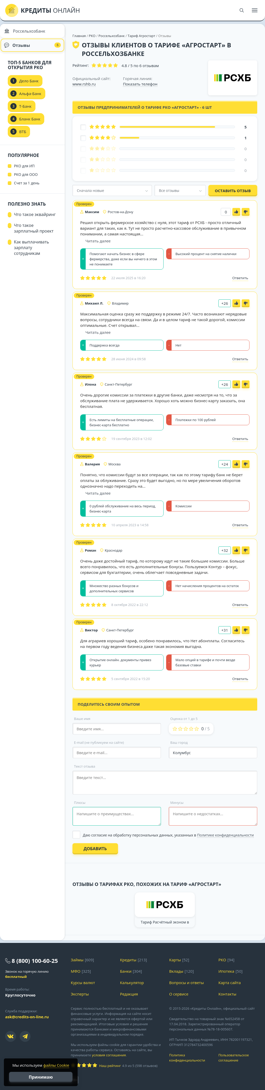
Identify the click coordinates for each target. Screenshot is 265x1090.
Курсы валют (83, 982)
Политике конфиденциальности (225, 835)
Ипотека (226, 971)
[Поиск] (242, 10)
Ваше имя (82, 718)
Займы (77, 959)
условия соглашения (109, 1055)
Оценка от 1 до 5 (183, 718)
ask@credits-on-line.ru (27, 1016)
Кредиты (128, 959)
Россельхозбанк (111, 35)
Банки (125, 971)
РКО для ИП (24, 170)
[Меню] (254, 10)
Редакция (129, 994)
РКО (92, 35)
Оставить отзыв (233, 190)
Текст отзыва (84, 766)
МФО (75, 971)
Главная (79, 35)
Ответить (240, 278)
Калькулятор (132, 982)
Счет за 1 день (26, 187)
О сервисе (178, 994)
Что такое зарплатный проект (34, 232)
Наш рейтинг (110, 1065)
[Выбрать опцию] (164, 835)
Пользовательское (239, 1058)
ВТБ (22, 135)
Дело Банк (29, 85)
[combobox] (112, 190)
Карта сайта (229, 982)
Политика (190, 1058)
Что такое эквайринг (35, 218)
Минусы (176, 802)
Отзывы (32, 48)
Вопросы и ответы (186, 982)
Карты (175, 959)
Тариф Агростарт (141, 35)
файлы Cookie (56, 1065)
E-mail (99, 742)
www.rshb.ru (84, 83)
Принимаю (41, 1077)
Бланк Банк (29, 123)
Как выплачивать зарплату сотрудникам (31, 251)
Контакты (227, 994)
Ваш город (179, 742)
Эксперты (80, 994)
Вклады (176, 971)
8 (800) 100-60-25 (35, 960)
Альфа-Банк (30, 97)
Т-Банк (25, 110)
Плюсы (79, 802)
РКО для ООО (26, 178)
